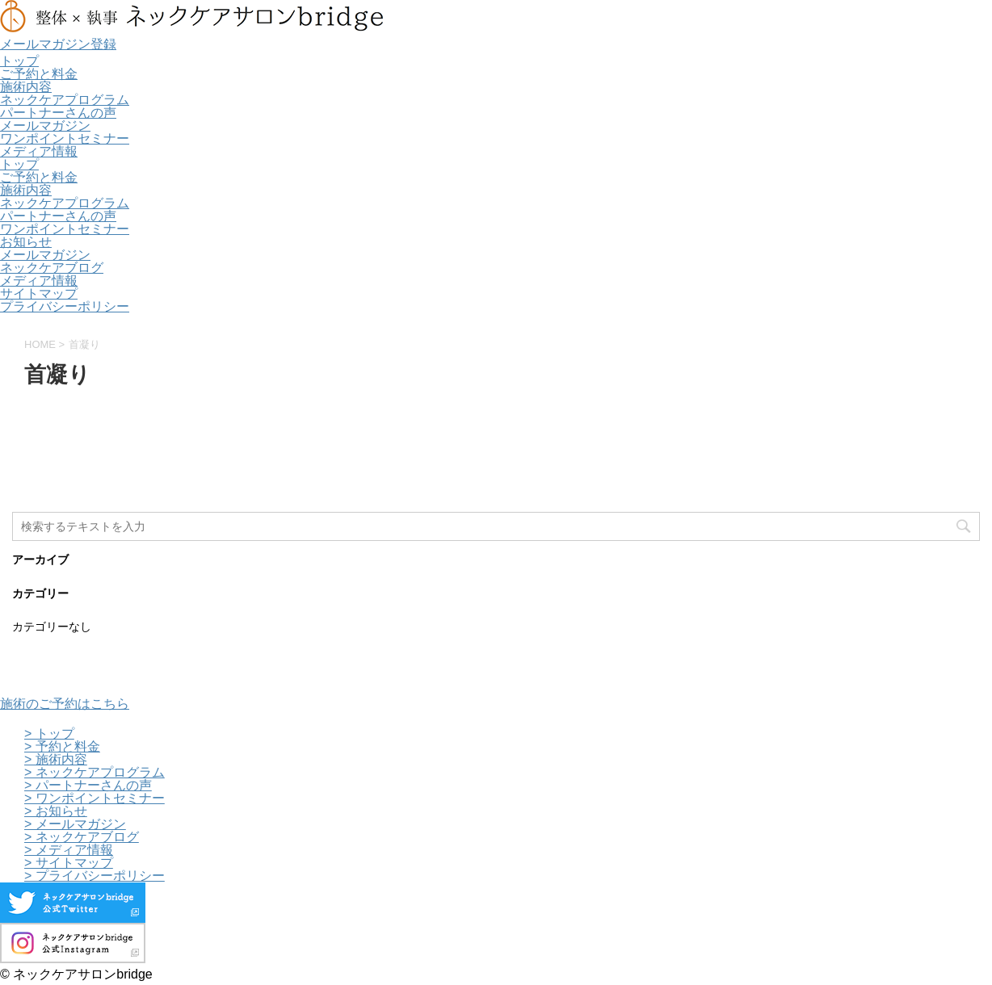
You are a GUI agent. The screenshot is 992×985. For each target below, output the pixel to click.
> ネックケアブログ (81, 837)
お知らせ (26, 242)
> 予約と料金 (62, 746)
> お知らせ (55, 811)
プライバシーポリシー (64, 306)
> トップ (49, 733)
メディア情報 (39, 151)
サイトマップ (39, 293)
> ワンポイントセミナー (94, 798)
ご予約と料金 (39, 74)
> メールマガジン (75, 824)
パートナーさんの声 (58, 112)
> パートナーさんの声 (88, 785)
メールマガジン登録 (58, 44)
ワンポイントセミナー (64, 138)
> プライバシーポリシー (94, 875)
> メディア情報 (68, 850)
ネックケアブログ (51, 268)
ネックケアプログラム (64, 100)
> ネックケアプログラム (94, 772)
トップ (19, 61)
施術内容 (26, 87)
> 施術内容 (55, 759)
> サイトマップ (68, 863)
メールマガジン (45, 125)
